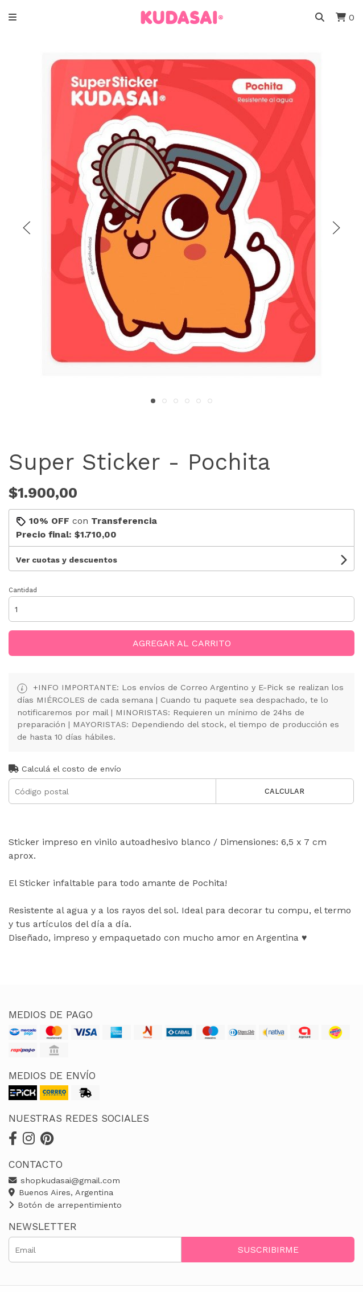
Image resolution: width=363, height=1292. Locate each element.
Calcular (284, 791)
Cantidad (23, 590)
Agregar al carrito (182, 643)
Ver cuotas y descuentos (66, 559)
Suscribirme (268, 1249)
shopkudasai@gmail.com (64, 1180)
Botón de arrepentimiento (65, 1204)
